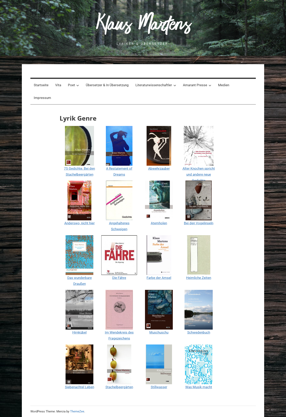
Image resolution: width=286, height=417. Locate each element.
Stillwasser (159, 387)
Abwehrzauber (159, 168)
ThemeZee (77, 411)
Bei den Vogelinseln (198, 223)
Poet (73, 85)
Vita (58, 85)
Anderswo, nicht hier (79, 223)
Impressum (42, 98)
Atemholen (159, 223)
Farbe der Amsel (159, 278)
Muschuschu (158, 332)
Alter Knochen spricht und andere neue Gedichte (199, 174)
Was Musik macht (198, 387)
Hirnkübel (79, 332)
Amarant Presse (197, 85)
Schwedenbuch (198, 332)
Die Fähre (119, 278)
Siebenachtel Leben (79, 387)
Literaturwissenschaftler (155, 85)
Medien (223, 85)
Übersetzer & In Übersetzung (107, 85)
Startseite (41, 85)
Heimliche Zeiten (198, 278)
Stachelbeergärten (119, 387)
